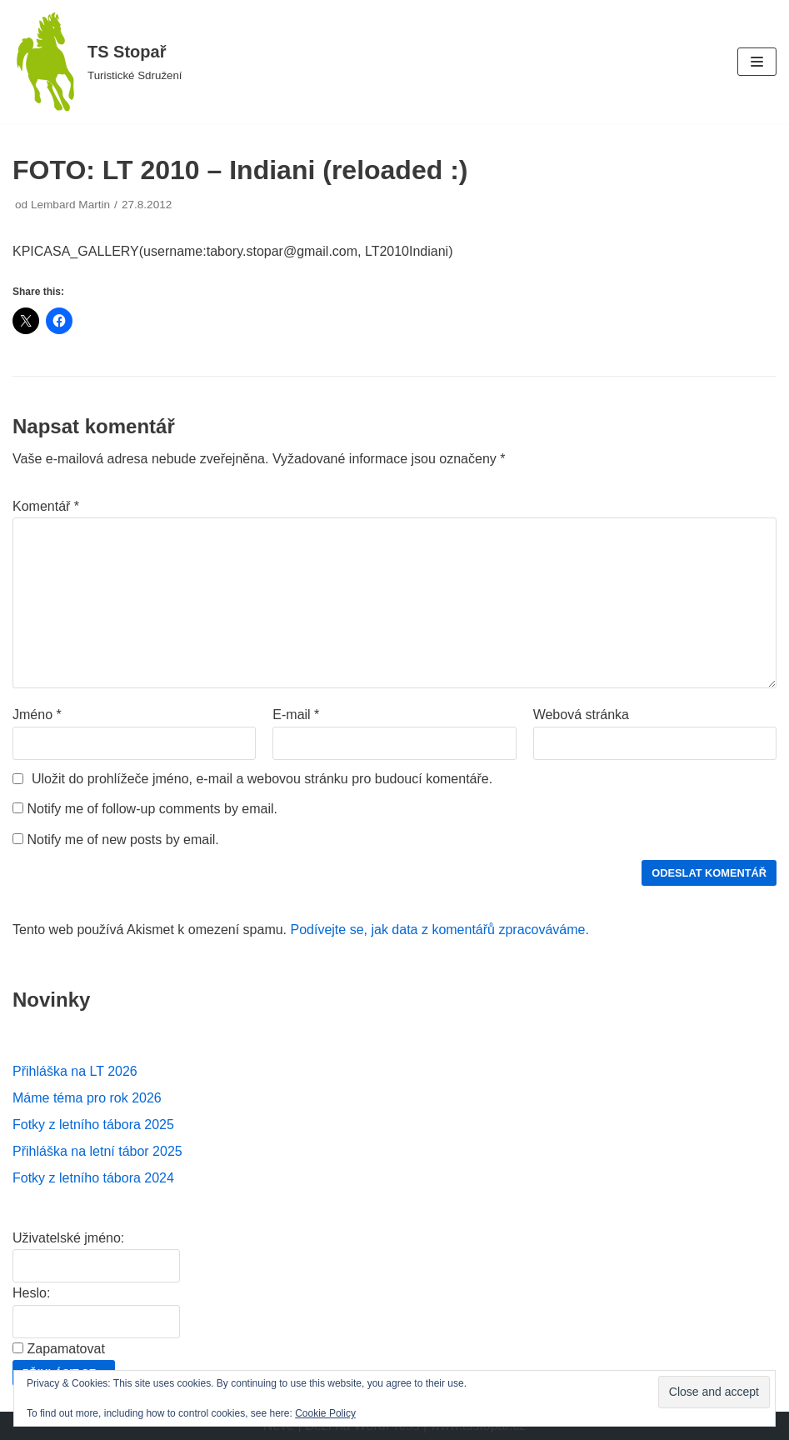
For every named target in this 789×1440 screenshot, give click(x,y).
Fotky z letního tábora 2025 (93, 1125)
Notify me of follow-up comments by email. (152, 809)
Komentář (45, 506)
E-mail (295, 715)
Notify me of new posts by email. (122, 839)
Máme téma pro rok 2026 (87, 1098)
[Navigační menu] (757, 62)
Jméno (37, 715)
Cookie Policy (325, 1413)
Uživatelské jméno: (68, 1238)
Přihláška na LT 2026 (74, 1071)
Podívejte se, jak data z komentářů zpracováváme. (440, 929)
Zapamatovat (65, 1349)
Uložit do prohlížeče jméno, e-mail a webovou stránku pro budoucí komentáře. (262, 779)
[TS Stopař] (97, 62)
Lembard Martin (70, 204)
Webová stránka (581, 715)
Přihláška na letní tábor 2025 (97, 1151)
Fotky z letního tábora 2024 (93, 1178)
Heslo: (31, 1293)
